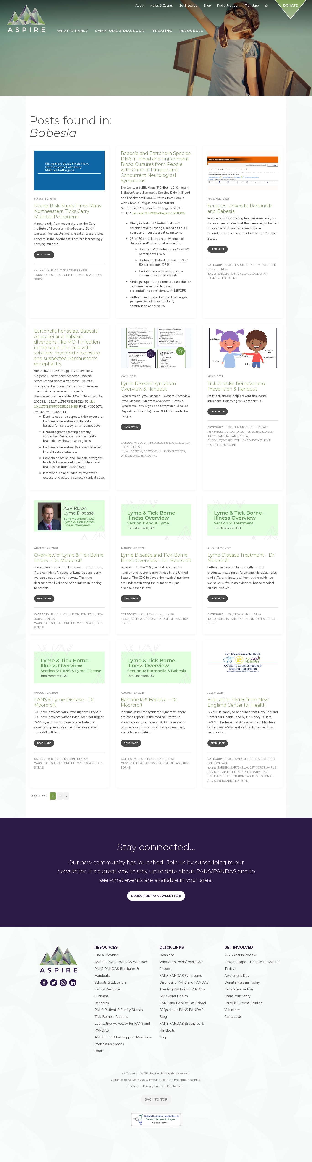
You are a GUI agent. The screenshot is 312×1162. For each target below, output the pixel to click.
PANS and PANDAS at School (182, 1003)
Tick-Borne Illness (73, 270)
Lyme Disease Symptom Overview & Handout (148, 386)
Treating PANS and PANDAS (182, 989)
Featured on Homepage (251, 265)
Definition (167, 955)
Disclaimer (174, 1086)
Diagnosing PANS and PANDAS (184, 982)
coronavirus (266, 767)
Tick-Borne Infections (111, 1016)
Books (99, 1051)
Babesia (49, 275)
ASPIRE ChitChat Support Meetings (122, 1037)
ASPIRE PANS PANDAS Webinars (121, 962)
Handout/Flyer (174, 451)
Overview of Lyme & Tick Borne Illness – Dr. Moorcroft (69, 557)
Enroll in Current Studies (243, 1003)
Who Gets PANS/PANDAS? (181, 962)
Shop (163, 1037)
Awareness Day (236, 975)
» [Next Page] (66, 796)
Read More (44, 254)
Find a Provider (106, 955)
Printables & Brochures (165, 443)
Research (101, 1003)
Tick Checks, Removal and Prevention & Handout (236, 386)
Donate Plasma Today (242, 982)
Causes (164, 969)
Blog (55, 270)
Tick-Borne (228, 278)
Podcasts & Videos (109, 1044)
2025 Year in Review (240, 955)
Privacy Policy (153, 1086)
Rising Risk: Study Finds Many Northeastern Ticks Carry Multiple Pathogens (68, 211)
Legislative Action (238, 989)
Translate (252, 5)
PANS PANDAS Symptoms (180, 975)
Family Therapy (232, 772)
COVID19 (213, 772)
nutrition (236, 776)
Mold (224, 776)
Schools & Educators (110, 982)
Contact (133, 1086)
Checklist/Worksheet (223, 440)
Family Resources (246, 759)
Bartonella (66, 275)
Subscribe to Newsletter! (156, 896)
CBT (251, 767)
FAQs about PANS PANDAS (181, 1010)
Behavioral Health (173, 996)
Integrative (252, 772)
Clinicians (101, 996)
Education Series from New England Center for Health (238, 702)
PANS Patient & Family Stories (118, 1010)
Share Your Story (237, 996)
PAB (248, 776)
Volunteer (232, 1010)
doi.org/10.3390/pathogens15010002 (159, 213)
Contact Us (233, 1016)
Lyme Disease (85, 275)
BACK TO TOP (156, 1099)
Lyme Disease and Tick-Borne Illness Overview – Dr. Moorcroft (156, 557)
